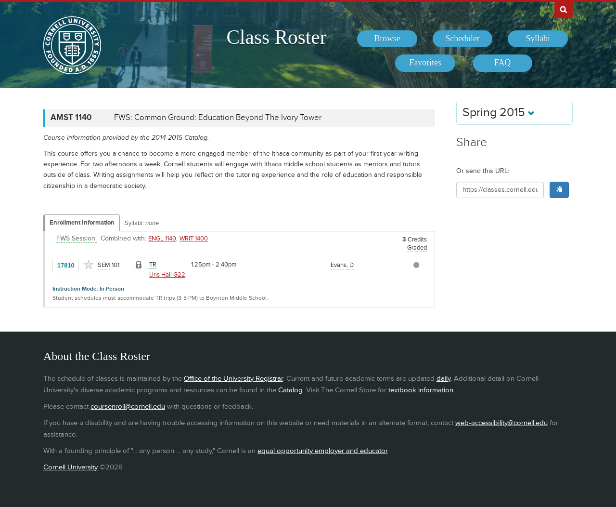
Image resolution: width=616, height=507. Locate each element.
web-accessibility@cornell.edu (501, 422)
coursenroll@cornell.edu (127, 406)
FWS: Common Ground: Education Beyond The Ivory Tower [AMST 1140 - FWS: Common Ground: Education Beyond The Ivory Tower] (217, 117)
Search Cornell (563, 9)
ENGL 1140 (162, 238)
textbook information (420, 390)
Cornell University (70, 467)
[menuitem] (387, 39)
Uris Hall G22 (167, 275)
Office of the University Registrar (233, 378)
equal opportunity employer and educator (322, 450)
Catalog (290, 390)
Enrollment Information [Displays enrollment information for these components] (82, 223)
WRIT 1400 (194, 238)
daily (443, 378)
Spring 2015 (498, 112)
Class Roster (276, 37)
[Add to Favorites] (88, 264)
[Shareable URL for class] (500, 190)
